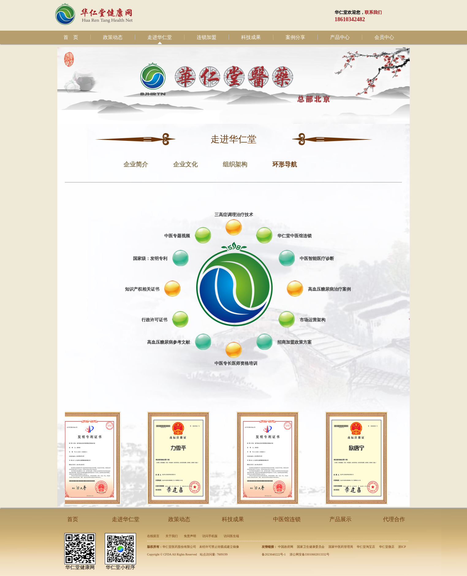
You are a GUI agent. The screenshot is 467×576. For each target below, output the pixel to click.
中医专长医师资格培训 (236, 363)
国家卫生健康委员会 (311, 546)
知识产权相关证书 (142, 289)
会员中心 (384, 37)
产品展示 (340, 519)
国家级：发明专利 (150, 258)
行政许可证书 (154, 319)
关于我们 (171, 536)
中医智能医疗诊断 (317, 258)
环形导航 (284, 164)
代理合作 (394, 519)
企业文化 (185, 164)
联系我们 (373, 12)
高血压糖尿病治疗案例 (329, 289)
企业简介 (135, 164)
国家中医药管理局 (340, 546)
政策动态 (113, 37)
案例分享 (295, 37)
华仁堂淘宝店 (366, 546)
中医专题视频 (177, 235)
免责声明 (190, 536)
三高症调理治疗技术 (234, 214)
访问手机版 (210, 536)
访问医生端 (231, 536)
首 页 (70, 37)
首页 (72, 519)
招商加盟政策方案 (294, 342)
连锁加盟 (206, 37)
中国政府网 (285, 546)
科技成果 (251, 37)
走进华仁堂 (159, 37)
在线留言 (153, 536)
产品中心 (340, 37)
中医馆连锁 (287, 519)
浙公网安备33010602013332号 (309, 554)
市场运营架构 (312, 319)
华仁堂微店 (386, 546)
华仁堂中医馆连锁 (294, 235)
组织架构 (235, 164)
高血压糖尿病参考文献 (168, 342)
